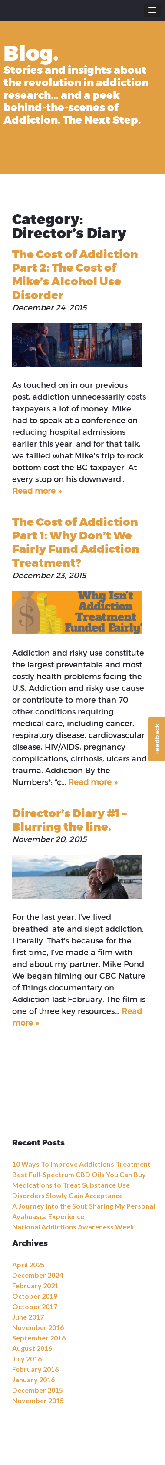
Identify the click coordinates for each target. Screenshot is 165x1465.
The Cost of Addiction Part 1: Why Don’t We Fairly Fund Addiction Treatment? (75, 543)
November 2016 (38, 1327)
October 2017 (34, 1306)
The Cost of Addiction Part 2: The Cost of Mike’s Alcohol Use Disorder (75, 275)
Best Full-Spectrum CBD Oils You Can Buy (79, 1174)
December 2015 (37, 1390)
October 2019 (34, 1296)
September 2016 (39, 1338)
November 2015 (38, 1400)
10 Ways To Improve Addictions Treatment (81, 1164)
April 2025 (28, 1264)
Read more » (36, 491)
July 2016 (27, 1358)
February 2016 (35, 1369)
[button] (152, 10)
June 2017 (28, 1317)
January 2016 (33, 1379)
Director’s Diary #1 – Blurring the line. (69, 820)
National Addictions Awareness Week (73, 1227)
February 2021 (35, 1285)
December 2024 (37, 1275)
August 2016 (32, 1348)
